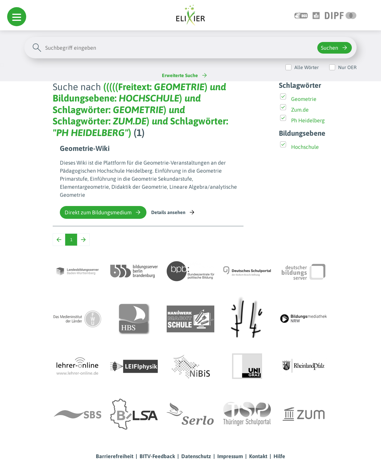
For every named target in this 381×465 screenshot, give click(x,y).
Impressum (230, 456)
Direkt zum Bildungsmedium (103, 212)
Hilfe (279, 456)
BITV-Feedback (157, 456)
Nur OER (347, 67)
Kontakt (258, 456)
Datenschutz (196, 456)
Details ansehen (173, 212)
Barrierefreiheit (114, 456)
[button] (16, 16)
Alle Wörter (306, 67)
